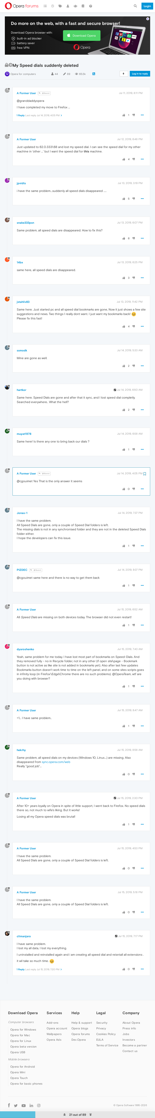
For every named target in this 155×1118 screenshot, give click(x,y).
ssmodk (22, 338)
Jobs (126, 1021)
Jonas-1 (22, 500)
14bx (20, 250)
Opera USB (17, 1039)
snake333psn (25, 210)
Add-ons (52, 1010)
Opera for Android (22, 1054)
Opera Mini (17, 1060)
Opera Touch (19, 1065)
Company (131, 1000)
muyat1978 (24, 421)
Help (75, 1000)
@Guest (44, 81)
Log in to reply (140, 61)
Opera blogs (79, 1016)
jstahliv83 (23, 289)
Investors (129, 1027)
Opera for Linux (20, 1028)
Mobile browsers (18, 1047)
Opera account (57, 1016)
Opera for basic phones (26, 1071)
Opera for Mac (20, 1022)
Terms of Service (107, 1033)
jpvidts (21, 170)
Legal (101, 1000)
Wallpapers (54, 1021)
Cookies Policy (106, 1021)
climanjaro (24, 923)
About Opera (131, 1010)
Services (54, 1000)
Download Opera (84, 23)
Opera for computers (23, 61)
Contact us (130, 1038)
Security (101, 1010)
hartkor (21, 377)
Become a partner (135, 1033)
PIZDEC (22, 557)
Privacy (101, 1016)
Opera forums (80, 1021)
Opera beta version (23, 1034)
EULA (99, 1027)
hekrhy (21, 737)
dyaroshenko (25, 636)
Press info (129, 1016)
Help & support (81, 1010)
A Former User (26, 80)
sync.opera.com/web (56, 749)
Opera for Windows (23, 1017)
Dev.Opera (78, 1027)
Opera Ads (54, 1027)
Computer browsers (21, 1010)
